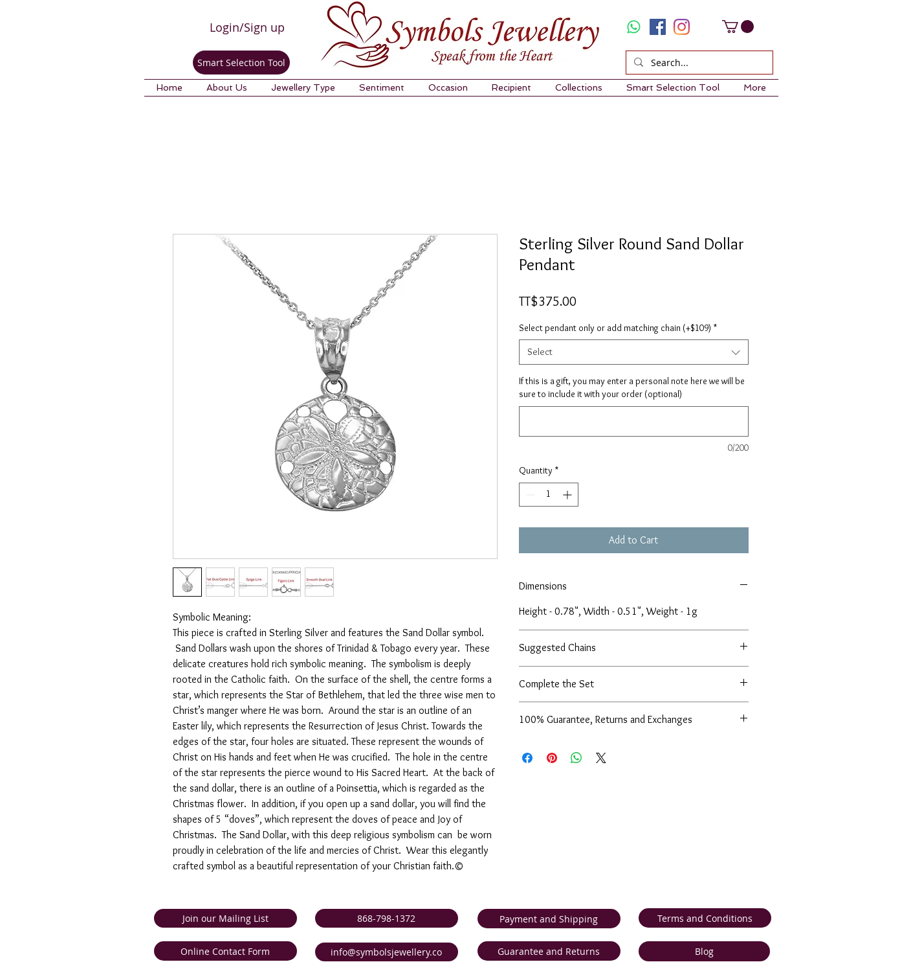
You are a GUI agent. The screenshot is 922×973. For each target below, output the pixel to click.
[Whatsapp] (634, 27)
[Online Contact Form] (225, 951)
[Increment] (568, 494)
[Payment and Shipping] (548, 918)
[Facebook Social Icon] (658, 27)
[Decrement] (529, 494)
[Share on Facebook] (527, 758)
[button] (227, 88)
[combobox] (634, 352)
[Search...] (698, 62)
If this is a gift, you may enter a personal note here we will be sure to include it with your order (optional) (632, 387)
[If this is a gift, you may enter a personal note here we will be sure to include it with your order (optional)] (634, 421)
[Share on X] (601, 758)
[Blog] (704, 951)
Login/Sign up (247, 27)
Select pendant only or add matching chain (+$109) (618, 328)
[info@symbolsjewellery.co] (386, 952)
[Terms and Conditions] (705, 918)
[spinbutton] (548, 494)
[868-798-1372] (386, 918)
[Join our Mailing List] (225, 918)
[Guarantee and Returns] (548, 951)
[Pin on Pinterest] (552, 758)
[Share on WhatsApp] (576, 758)
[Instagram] (682, 27)
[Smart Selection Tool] (241, 62)
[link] (738, 26)
